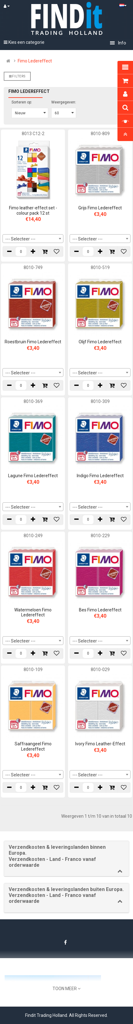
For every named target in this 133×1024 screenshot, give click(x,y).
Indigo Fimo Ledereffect (100, 475)
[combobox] (32, 238)
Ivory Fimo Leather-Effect (100, 743)
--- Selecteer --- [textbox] (20, 238)
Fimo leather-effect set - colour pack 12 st (33, 210)
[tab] (66, 858)
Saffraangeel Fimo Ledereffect (33, 746)
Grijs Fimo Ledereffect (100, 207)
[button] (66, 856)
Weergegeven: (63, 102)
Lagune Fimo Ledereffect (33, 475)
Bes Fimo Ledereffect (100, 609)
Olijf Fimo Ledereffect (100, 341)
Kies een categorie (24, 42)
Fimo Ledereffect (35, 61)
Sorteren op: (21, 102)
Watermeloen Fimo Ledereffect (33, 612)
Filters (17, 76)
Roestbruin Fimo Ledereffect (33, 341)
